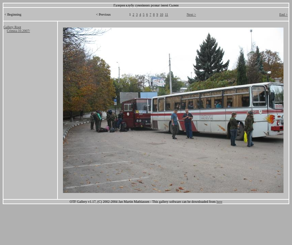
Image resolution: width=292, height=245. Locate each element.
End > (283, 14)
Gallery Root (12, 27)
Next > (191, 14)
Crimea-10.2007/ (18, 31)
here (219, 201)
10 (161, 14)
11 (166, 14)
